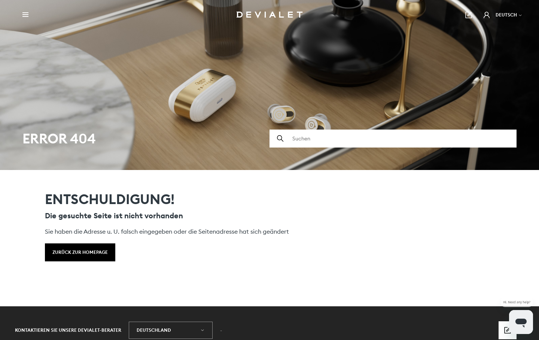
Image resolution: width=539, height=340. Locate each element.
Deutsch (509, 15)
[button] (487, 15)
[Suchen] (393, 139)
